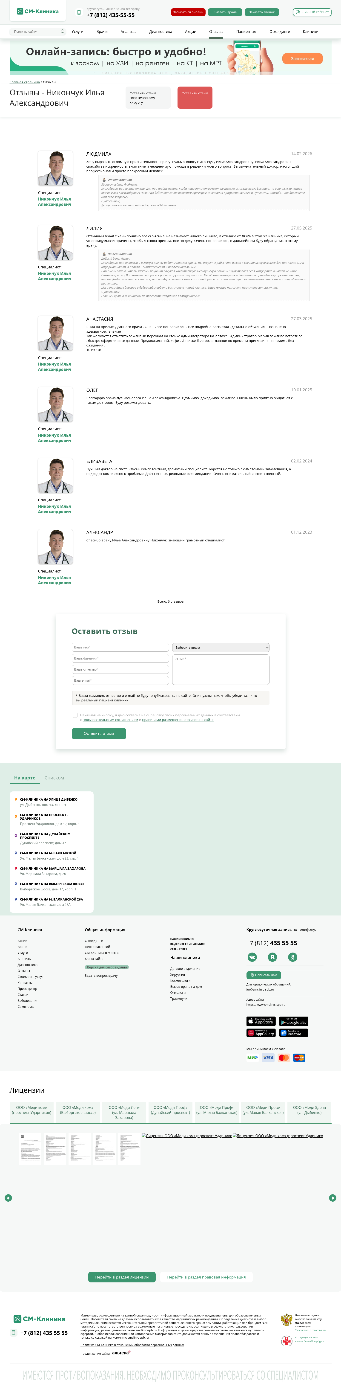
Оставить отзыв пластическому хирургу (143, 98)
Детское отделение (185, 968)
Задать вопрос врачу (101, 975)
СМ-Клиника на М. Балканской (48, 853)
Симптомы (26, 1006)
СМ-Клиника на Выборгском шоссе (52, 884)
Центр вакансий (97, 946)
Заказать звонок (262, 12)
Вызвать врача (225, 12)
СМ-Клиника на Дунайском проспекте (45, 836)
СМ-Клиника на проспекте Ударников (44, 816)
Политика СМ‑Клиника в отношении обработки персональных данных (132, 1345)
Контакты (25, 982)
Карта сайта (94, 958)
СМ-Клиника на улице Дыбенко (48, 799)
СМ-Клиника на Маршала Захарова (53, 868)
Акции (190, 31)
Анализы (128, 31)
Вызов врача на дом (186, 986)
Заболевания (28, 1000)
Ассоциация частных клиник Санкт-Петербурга (309, 1339)
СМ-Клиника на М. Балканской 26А (51, 899)
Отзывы (216, 31)
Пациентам (246, 31)
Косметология (181, 980)
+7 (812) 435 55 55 (44, 1335)
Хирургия (177, 974)
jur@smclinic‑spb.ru (260, 989)
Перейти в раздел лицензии (122, 1277)
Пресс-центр (27, 988)
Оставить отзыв (195, 93)
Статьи (23, 994)
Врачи (102, 31)
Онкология (179, 992)
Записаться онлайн (188, 12)
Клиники (310, 31)
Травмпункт (179, 998)
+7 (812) (271, 943)
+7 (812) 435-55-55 (111, 15)
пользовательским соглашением (110, 719)
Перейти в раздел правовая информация (206, 1277)
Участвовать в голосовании (310, 1330)
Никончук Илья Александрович (55, 201)
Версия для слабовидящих (108, 967)
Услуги (78, 31)
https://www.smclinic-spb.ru (265, 1005)
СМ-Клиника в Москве (102, 952)
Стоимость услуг (30, 976)
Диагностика (160, 31)
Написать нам (266, 975)
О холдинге (279, 31)
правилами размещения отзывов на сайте (178, 719)
